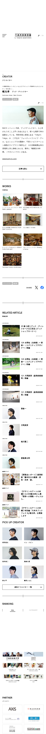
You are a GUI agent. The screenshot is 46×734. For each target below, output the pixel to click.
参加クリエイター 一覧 (23, 591)
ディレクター (7, 99)
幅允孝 (15, 99)
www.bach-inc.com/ (10, 158)
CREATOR (7, 76)
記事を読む (23, 169)
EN (43, 37)
